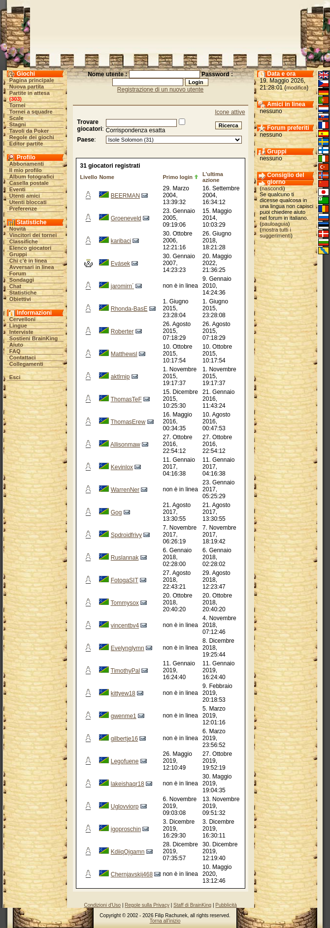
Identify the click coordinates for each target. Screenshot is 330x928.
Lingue (18, 326)
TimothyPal (125, 670)
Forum (17, 273)
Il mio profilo (25, 170)
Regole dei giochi (31, 137)
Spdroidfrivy (126, 535)
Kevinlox (122, 467)
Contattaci (22, 357)
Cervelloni (22, 319)
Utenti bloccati (28, 202)
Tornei (17, 105)
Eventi (17, 189)
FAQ (15, 351)
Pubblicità (225, 905)
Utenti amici (24, 196)
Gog (116, 512)
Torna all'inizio (165, 921)
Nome (106, 177)
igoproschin (126, 829)
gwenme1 (123, 716)
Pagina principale (31, 80)
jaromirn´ (122, 286)
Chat (15, 286)
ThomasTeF (126, 399)
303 (15, 99)
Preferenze (23, 208)
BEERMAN (125, 195)
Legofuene (125, 761)
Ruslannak (125, 557)
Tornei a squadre (31, 112)
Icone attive (230, 112)
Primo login (178, 177)
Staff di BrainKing (192, 905)
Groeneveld (126, 218)
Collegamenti (26, 364)
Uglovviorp (125, 806)
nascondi (272, 188)
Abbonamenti (26, 164)
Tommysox (125, 602)
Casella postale (29, 183)
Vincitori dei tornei (33, 235)
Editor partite (26, 144)
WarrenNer (125, 489)
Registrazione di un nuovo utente (160, 89)
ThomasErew (128, 422)
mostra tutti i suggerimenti (275, 233)
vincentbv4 (125, 625)
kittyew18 (123, 693)
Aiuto (16, 345)
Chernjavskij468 (132, 874)
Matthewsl (124, 354)
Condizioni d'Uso (102, 905)
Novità (17, 229)
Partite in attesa (29, 93)
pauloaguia (275, 224)
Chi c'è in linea (28, 261)
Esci (15, 377)
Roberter (122, 331)
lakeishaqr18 (127, 783)
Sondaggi (21, 280)
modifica (296, 87)
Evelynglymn (127, 648)
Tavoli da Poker (29, 131)
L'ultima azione (212, 177)
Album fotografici (31, 177)
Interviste (21, 332)
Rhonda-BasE (129, 308)
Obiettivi (20, 299)
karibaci (121, 241)
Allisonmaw (125, 444)
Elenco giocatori (30, 248)
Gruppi (18, 254)
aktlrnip (120, 376)
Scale (16, 118)
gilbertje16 (124, 738)
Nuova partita (26, 87)
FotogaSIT (124, 580)
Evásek (120, 263)
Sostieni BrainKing (33, 338)
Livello (89, 177)
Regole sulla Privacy (147, 905)
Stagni (17, 124)
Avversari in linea (31, 267)
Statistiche (23, 293)
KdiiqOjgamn (128, 851)
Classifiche (23, 241)
